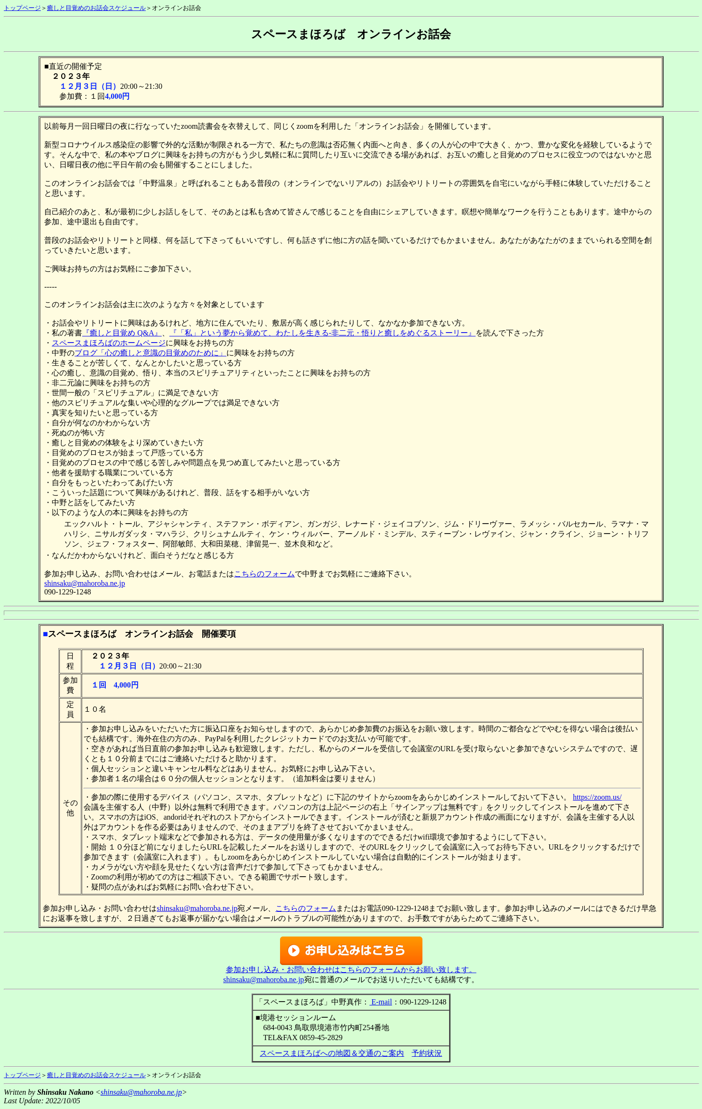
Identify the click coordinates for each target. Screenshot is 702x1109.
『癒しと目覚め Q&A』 (122, 333)
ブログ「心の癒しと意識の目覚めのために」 (150, 353)
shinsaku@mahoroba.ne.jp (84, 583)
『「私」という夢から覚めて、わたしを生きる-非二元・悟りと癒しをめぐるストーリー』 (322, 333)
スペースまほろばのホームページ (109, 343)
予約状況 (427, 1053)
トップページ (22, 7)
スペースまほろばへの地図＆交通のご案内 (332, 1053)
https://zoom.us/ (597, 797)
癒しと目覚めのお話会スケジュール (96, 7)
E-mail (380, 1002)
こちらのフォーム (264, 574)
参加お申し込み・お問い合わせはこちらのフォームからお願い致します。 (351, 970)
